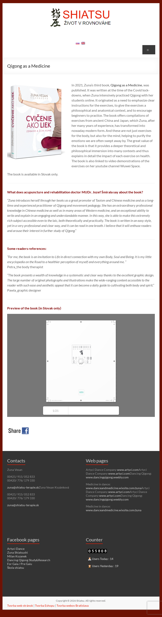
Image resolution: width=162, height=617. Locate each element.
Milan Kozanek (17, 556)
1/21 (56, 410)
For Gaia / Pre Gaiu (19, 564)
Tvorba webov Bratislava (73, 605)
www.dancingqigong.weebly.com (107, 477)
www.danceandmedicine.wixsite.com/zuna (113, 488)
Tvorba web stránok (20, 605)
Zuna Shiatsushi (17, 552)
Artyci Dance (15, 548)
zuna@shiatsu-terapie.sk (23, 487)
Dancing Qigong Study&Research (28, 560)
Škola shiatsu (15, 567)
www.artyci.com (128, 469)
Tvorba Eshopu (44, 605)
